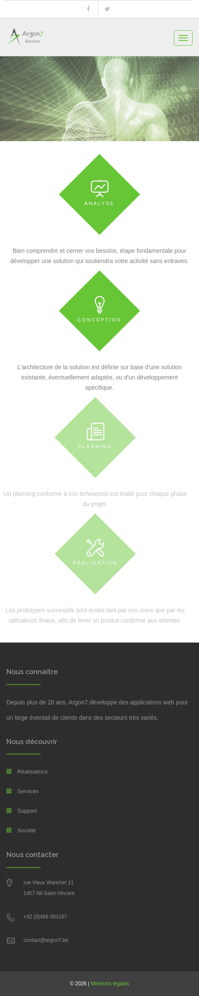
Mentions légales (110, 984)
